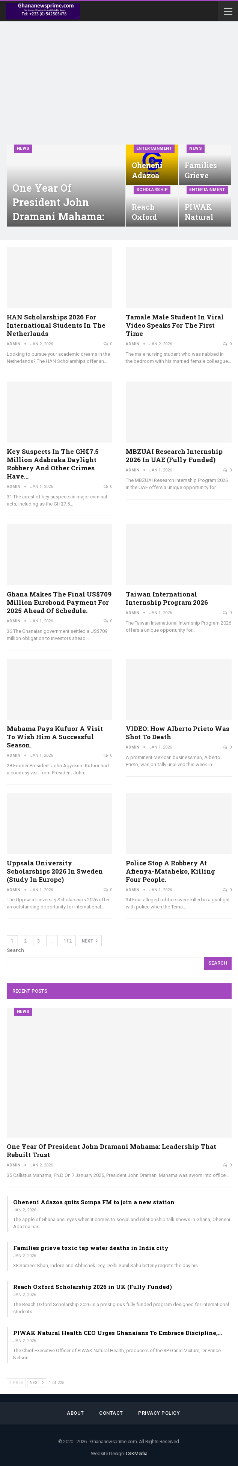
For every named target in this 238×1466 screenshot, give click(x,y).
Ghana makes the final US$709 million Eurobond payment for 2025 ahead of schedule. (59, 602)
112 (68, 941)
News (23, 148)
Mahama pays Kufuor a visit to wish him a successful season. (55, 736)
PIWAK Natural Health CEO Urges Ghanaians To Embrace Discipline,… (117, 1332)
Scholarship (152, 189)
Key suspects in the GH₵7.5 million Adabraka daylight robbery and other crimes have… (53, 463)
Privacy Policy (159, 1413)
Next (90, 941)
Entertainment (154, 148)
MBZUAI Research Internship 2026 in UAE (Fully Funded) (174, 455)
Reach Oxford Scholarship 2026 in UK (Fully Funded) (92, 1286)
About (75, 1413)
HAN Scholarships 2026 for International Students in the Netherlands (56, 325)
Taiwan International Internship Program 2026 (167, 598)
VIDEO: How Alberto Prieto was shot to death (177, 732)
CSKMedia (137, 1453)
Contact (111, 1413)
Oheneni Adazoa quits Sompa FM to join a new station (94, 1202)
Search (15, 950)
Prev (16, 1382)
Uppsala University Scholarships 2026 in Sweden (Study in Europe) (55, 871)
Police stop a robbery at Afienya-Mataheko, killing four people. (170, 871)
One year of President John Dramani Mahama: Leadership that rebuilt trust (58, 216)
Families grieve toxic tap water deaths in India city (91, 1247)
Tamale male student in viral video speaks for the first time (175, 325)
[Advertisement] (119, 88)
